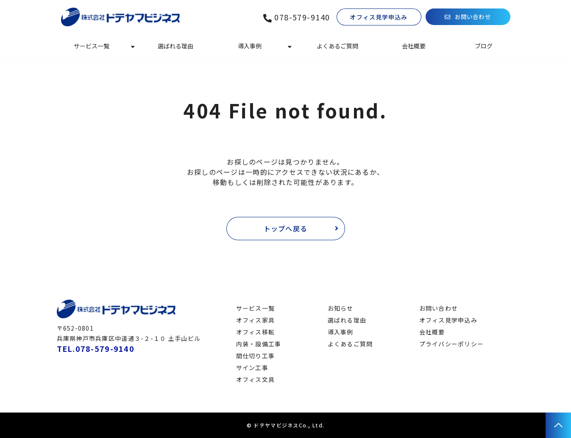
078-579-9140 (302, 17)
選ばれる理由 (175, 46)
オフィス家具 (255, 320)
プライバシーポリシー (451, 344)
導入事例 (250, 46)
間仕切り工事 (255, 355)
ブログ (484, 46)
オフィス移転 (255, 332)
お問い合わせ (473, 17)
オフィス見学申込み (378, 17)
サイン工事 (252, 367)
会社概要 (414, 46)
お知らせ (341, 308)
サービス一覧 (91, 46)
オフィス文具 (255, 379)
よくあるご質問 (337, 46)
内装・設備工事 (258, 344)
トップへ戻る (286, 228)
